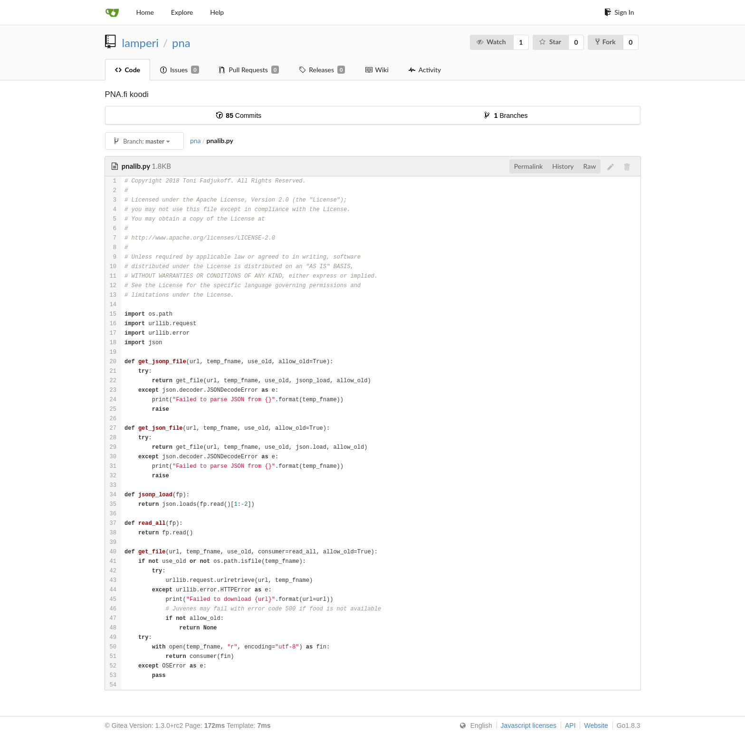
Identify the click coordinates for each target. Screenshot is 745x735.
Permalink (528, 166)
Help (217, 12)
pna (181, 42)
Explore (182, 12)
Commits (238, 115)
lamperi (140, 42)
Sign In (619, 12)
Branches (506, 115)
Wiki (376, 70)
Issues (179, 70)
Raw (589, 166)
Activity (425, 70)
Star (550, 42)
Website (596, 725)
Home (145, 12)
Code (128, 70)
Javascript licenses (529, 725)
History (562, 166)
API (570, 725)
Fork (605, 42)
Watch (491, 42)
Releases (322, 70)
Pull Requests (249, 70)
